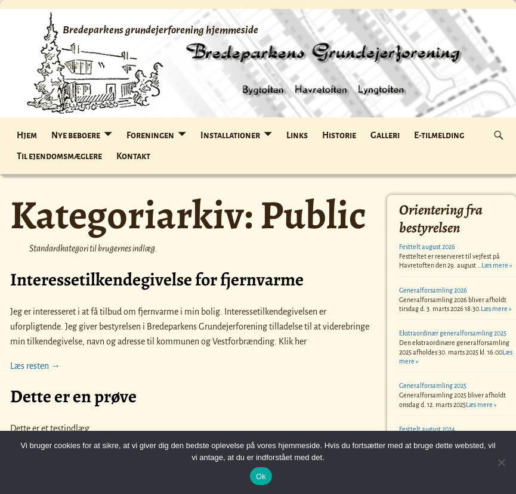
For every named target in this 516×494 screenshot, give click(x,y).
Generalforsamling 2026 (433, 290)
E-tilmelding (439, 135)
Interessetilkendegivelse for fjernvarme (157, 279)
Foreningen (150, 135)
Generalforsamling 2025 (432, 385)
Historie (339, 135)
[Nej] (501, 462)
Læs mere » (496, 265)
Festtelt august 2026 (427, 246)
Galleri (385, 135)
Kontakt (133, 156)
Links (297, 135)
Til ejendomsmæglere (59, 156)
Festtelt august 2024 (427, 429)
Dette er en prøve (73, 396)
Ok (261, 476)
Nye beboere (75, 135)
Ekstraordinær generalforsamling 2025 (452, 333)
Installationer (230, 135)
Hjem (27, 135)
